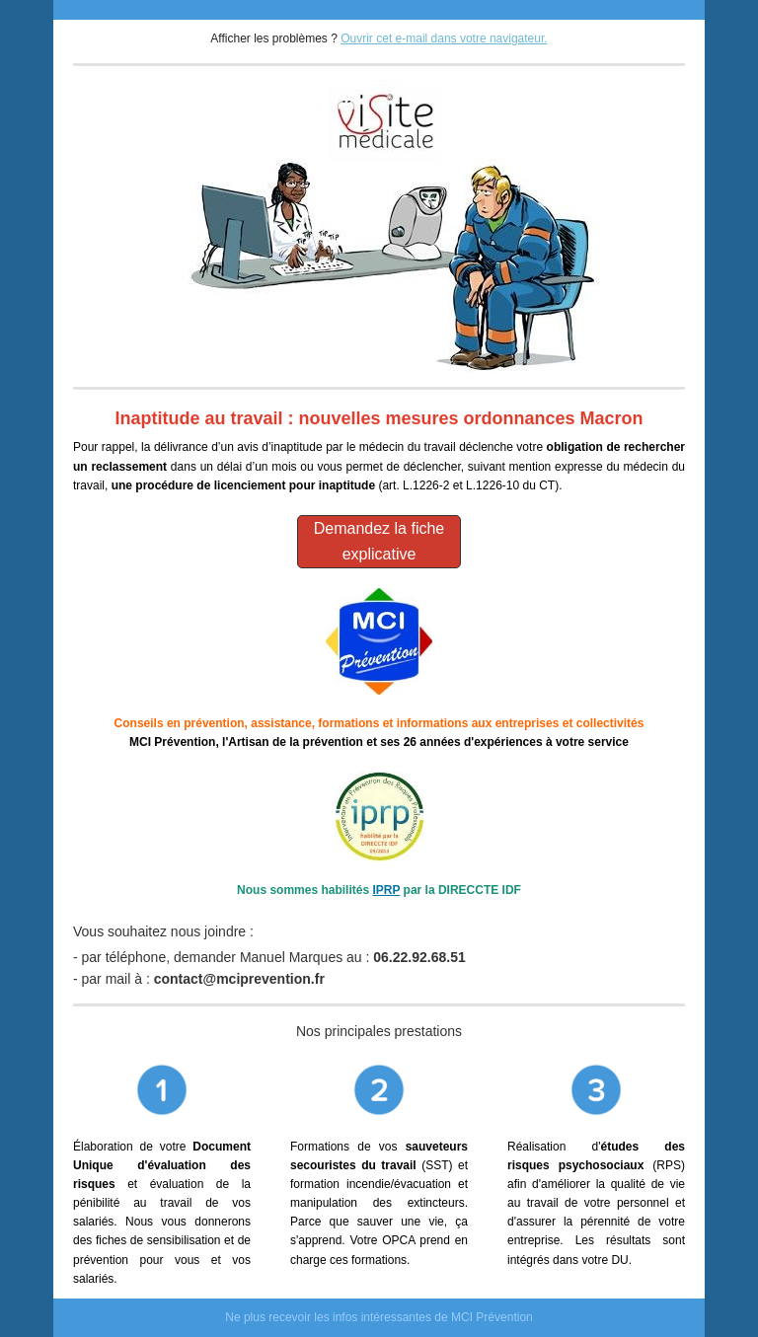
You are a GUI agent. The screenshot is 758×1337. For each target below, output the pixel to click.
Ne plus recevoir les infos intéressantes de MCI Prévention (378, 1317)
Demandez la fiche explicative (379, 541)
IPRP (386, 890)
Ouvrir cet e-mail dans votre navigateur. (444, 38)
